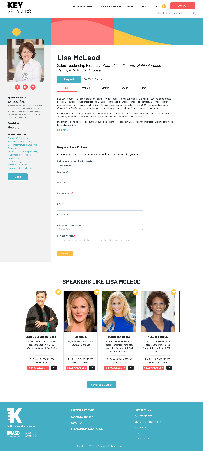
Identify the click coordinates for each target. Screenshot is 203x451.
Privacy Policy (142, 438)
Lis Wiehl (80, 337)
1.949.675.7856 (145, 416)
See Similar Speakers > (94, 79)
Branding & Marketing (18, 138)
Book (18, 176)
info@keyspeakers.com (150, 421)
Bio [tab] (67, 88)
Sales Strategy (15, 161)
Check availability (38, 368)
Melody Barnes (158, 337)
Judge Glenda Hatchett (42, 337)
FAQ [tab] (144, 88)
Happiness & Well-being (19, 154)
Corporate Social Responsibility (23, 151)
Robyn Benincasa (119, 337)
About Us (131, 6)
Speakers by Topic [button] (83, 6)
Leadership (13, 158)
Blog (144, 6)
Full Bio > (62, 130)
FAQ (137, 432)
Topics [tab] (86, 88)
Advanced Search (111, 6)
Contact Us (140, 427)
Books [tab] (124, 88)
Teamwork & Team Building (21, 168)
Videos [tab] (105, 88)
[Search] (174, 13)
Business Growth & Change (20, 141)
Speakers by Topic (82, 410)
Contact (183, 5)
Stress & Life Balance (18, 164)
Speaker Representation (87, 428)
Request (69, 79)
